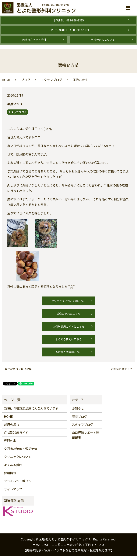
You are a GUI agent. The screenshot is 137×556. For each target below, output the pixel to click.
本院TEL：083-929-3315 (68, 20)
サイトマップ (13, 489)
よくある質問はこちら (68, 339)
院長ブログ (79, 416)
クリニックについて (17, 456)
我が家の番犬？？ (121, 369)
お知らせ (78, 408)
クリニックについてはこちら (68, 301)
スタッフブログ (51, 79)
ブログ (25, 79)
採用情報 (10, 473)
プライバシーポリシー (19, 481)
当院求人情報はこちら (68, 352)
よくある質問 (13, 464)
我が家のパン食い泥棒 (18, 369)
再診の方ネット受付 (34, 40)
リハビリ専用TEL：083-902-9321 (68, 30)
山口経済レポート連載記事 (85, 435)
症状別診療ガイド (16, 432)
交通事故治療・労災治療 (20, 448)
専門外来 (10, 440)
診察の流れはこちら (68, 313)
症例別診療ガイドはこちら (68, 326)
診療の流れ (11, 424)
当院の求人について (103, 40)
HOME (6, 79)
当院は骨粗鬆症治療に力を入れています (31, 408)
